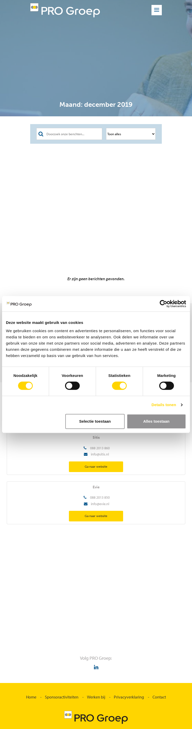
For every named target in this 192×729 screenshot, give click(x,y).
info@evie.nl (100, 504)
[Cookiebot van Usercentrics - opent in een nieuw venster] (163, 304)
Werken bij (96, 697)
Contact (159, 697)
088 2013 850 (100, 497)
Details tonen (163, 405)
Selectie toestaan (95, 421)
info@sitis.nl (100, 454)
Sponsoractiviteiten (61, 697)
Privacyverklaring (129, 697)
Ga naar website (96, 466)
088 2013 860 (100, 448)
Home (31, 697)
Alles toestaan (156, 421)
